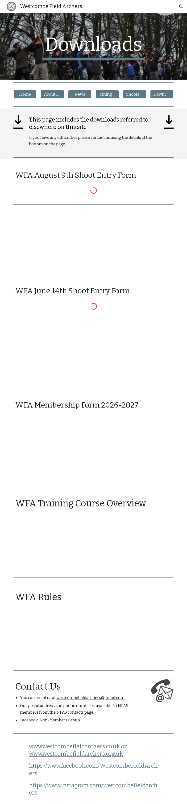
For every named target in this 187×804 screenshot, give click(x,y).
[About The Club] (52, 94)
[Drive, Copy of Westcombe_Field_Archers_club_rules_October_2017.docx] (93, 635)
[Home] (25, 94)
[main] (93, 46)
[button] (181, 6)
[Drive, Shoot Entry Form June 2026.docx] (93, 354)
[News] (79, 94)
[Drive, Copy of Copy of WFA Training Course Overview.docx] (93, 546)
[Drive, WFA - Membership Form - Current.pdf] (93, 453)
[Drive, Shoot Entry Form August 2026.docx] (93, 240)
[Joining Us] (107, 94)
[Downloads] (161, 94)
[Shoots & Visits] (134, 94)
